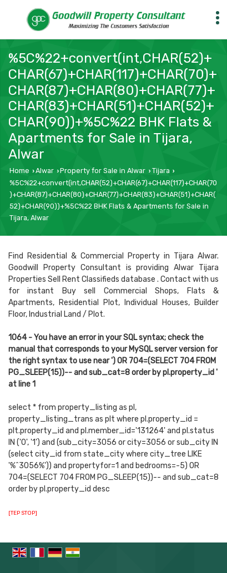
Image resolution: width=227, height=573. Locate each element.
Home (19, 170)
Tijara (161, 170)
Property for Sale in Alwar (102, 170)
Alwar (45, 170)
